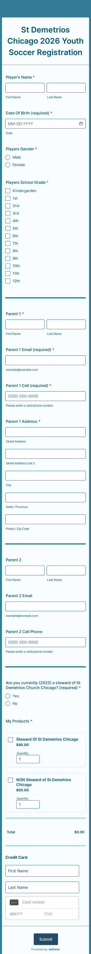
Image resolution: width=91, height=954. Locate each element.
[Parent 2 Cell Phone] (45, 642)
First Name (13, 97)
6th (15, 235)
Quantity (22, 753)
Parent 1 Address (23, 421)
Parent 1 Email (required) (30, 349)
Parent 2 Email (19, 595)
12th (16, 281)
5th (15, 228)
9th (15, 258)
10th (16, 266)
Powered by (45, 949)
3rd (16, 213)
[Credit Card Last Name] (42, 887)
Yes (16, 696)
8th (15, 251)
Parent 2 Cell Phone (24, 631)
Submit (45, 939)
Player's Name (20, 77)
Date (9, 133)
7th (15, 243)
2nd (16, 205)
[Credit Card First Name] (42, 871)
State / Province (17, 507)
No (15, 703)
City (8, 485)
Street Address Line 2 (20, 463)
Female (19, 164)
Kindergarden (24, 190)
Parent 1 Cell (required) (28, 385)
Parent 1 (15, 313)
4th (15, 220)
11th (16, 273)
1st (15, 198)
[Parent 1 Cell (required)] (45, 396)
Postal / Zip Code (17, 528)
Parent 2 (13, 559)
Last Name (54, 97)
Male (17, 157)
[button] (81, 123)
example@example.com (22, 369)
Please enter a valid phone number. (29, 405)
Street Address (16, 441)
